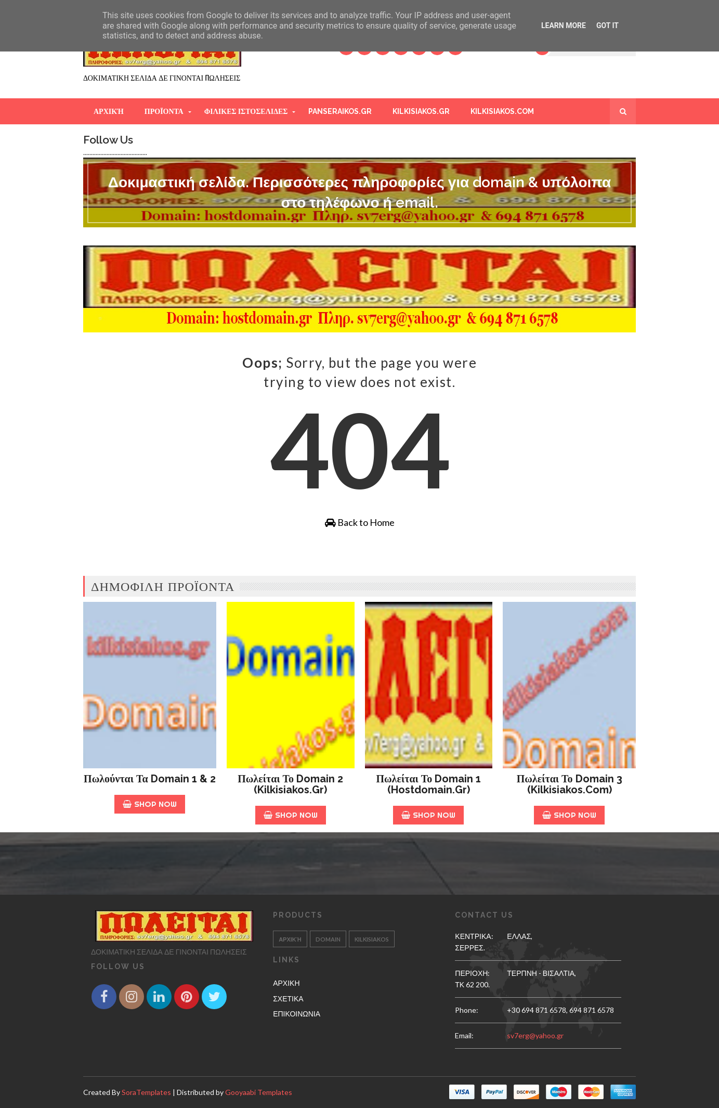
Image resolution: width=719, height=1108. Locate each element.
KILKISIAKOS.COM (502, 111)
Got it (607, 25)
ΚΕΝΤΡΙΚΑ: (474, 936)
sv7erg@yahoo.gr (535, 1035)
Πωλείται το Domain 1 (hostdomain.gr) (428, 784)
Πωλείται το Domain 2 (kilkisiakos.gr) (290, 784)
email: (464, 1035)
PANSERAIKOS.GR (340, 111)
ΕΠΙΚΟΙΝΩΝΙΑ (296, 1013)
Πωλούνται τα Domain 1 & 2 (150, 778)
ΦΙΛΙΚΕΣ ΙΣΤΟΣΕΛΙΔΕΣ (246, 111)
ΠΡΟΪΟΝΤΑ (164, 111)
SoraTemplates (146, 1092)
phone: (466, 1010)
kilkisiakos (372, 939)
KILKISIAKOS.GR (421, 111)
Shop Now (150, 804)
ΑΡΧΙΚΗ (286, 982)
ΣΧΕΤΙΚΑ (288, 998)
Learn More (563, 25)
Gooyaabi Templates (258, 1092)
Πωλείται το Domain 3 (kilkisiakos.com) (569, 784)
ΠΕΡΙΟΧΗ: (472, 973)
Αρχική (109, 111)
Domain (328, 939)
